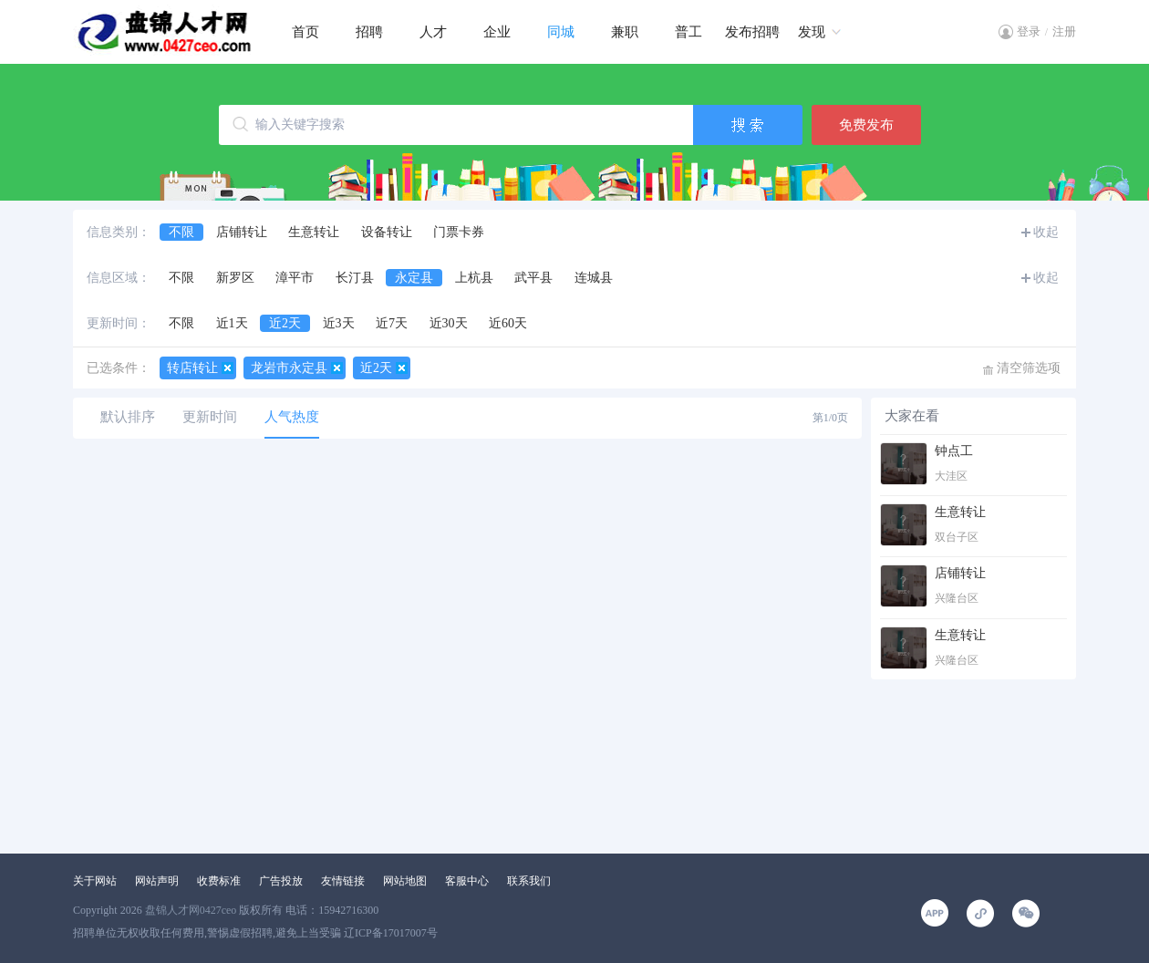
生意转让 (313, 232)
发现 (811, 32)
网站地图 (405, 881)
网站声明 (157, 881)
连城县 (593, 278)
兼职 (624, 32)
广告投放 (281, 881)
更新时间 (209, 416)
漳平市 (294, 278)
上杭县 (474, 278)
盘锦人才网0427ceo (191, 910)
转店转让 (192, 368)
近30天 (449, 323)
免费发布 (866, 125)
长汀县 (355, 278)
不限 (181, 232)
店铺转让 (241, 232)
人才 (433, 32)
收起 (1046, 232)
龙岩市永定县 (289, 368)
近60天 (508, 323)
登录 (1028, 31)
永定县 (414, 278)
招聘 (369, 32)
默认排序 (127, 416)
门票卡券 (458, 232)
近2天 (285, 323)
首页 (305, 32)
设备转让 (386, 232)
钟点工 (954, 451)
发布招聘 (752, 32)
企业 (497, 32)
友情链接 (343, 881)
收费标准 (219, 881)
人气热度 (291, 416)
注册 (1064, 31)
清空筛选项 (1029, 368)
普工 (688, 32)
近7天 (392, 323)
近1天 (232, 323)
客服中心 (467, 881)
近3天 (339, 323)
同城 (560, 32)
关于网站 (95, 881)
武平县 (533, 278)
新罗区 (235, 278)
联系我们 (529, 881)
